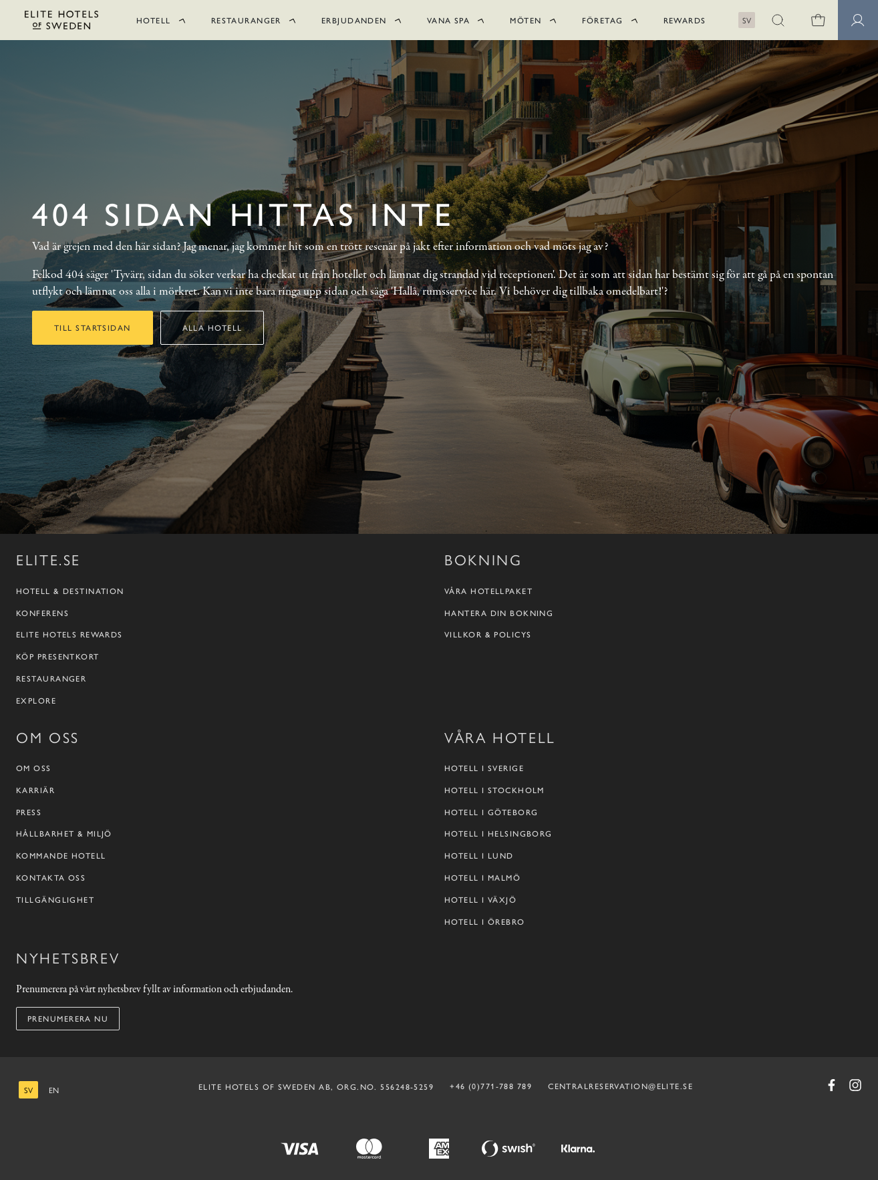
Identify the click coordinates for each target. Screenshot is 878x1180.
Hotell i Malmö (482, 877)
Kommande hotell (61, 855)
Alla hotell (212, 327)
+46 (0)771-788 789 (491, 1086)
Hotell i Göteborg (491, 812)
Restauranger (246, 20)
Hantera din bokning (498, 613)
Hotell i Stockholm (494, 790)
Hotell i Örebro (484, 921)
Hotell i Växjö (480, 899)
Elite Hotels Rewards (69, 634)
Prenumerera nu (67, 1018)
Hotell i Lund (479, 855)
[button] (778, 20)
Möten (525, 20)
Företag (602, 20)
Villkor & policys (487, 634)
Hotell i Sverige (484, 768)
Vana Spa (448, 20)
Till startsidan (92, 327)
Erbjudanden (354, 20)
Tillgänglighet (55, 899)
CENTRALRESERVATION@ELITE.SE (620, 1086)
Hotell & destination (70, 591)
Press (28, 812)
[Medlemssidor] (858, 20)
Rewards (685, 20)
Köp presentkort (58, 656)
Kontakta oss (51, 877)
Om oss (33, 768)
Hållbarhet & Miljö (64, 833)
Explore (36, 700)
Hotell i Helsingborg (498, 833)
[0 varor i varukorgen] (818, 20)
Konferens (42, 613)
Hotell (153, 20)
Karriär (35, 790)
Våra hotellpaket (488, 591)
